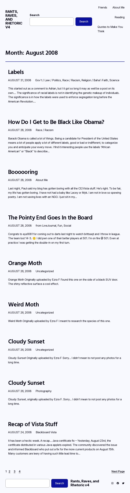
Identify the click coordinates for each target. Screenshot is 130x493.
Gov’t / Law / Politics (48, 80)
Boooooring (23, 171)
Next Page (118, 471)
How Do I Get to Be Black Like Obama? (56, 122)
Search (34, 15)
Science (114, 80)
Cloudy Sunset (26, 341)
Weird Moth (23, 304)
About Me (42, 180)
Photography (44, 391)
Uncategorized (45, 271)
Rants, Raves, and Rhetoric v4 (85, 483)
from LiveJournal (46, 225)
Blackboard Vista (46, 432)
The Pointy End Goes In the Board (50, 217)
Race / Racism (71, 80)
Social (67, 225)
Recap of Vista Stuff (32, 424)
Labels (16, 72)
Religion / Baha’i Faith (94, 80)
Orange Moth (25, 263)
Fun (60, 225)
